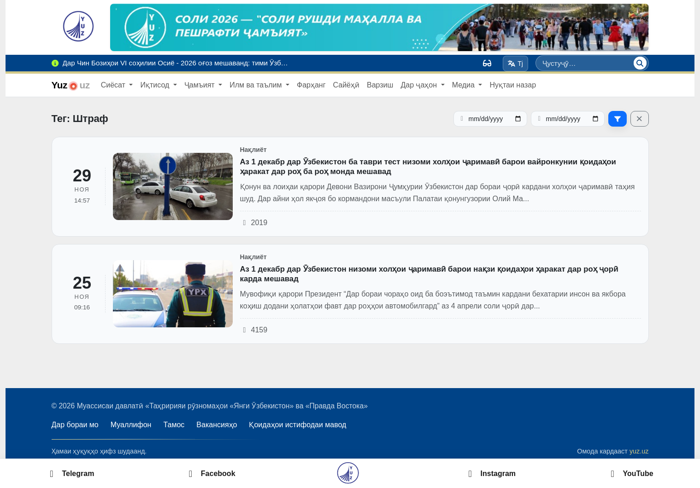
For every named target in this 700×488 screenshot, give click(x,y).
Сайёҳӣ (346, 85)
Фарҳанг (311, 85)
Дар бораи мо (75, 425)
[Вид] (487, 63)
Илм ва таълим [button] (256, 85)
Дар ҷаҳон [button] (419, 85)
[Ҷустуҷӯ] (640, 63)
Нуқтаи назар (512, 85)
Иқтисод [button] (155, 85)
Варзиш (380, 85)
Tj (515, 63)
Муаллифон (131, 425)
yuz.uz (639, 451)
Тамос (173, 425)
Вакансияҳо (216, 425)
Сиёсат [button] (114, 85)
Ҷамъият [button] (200, 85)
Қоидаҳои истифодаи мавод (297, 425)
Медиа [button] (464, 85)
